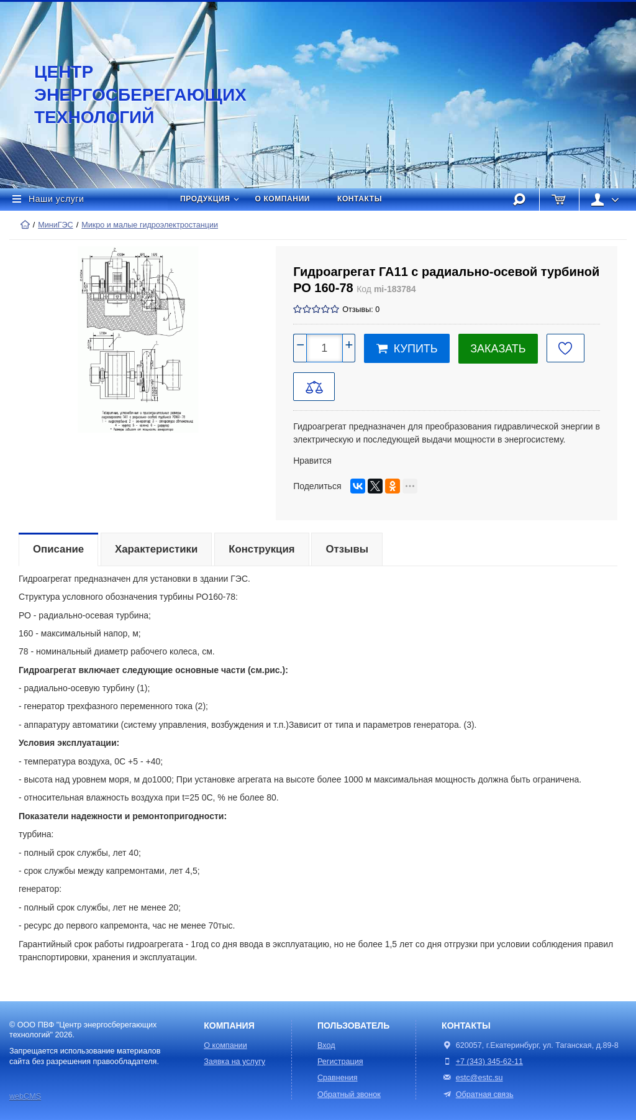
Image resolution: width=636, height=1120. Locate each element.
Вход (326, 1045)
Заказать (497, 348)
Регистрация (340, 1061)
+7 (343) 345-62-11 (489, 1061)
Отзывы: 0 (360, 309)
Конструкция (261, 549)
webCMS (25, 1096)
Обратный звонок (349, 1094)
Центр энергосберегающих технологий (127, 94)
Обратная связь (477, 1094)
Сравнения (337, 1077)
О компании (283, 199)
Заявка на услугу (234, 1061)
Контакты (359, 199)
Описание (58, 549)
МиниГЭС (55, 225)
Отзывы (346, 549)
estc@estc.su (479, 1077)
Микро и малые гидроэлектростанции (149, 225)
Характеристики (156, 549)
